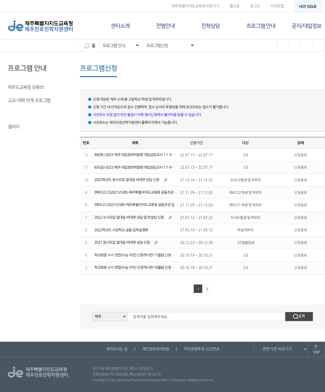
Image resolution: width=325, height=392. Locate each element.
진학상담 (210, 26)
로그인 (255, 6)
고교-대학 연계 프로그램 (29, 100)
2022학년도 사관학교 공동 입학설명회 (121, 230)
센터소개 (120, 26)
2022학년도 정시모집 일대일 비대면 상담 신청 (126, 180)
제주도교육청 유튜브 (26, 87)
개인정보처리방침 (155, 349)
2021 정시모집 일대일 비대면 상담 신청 (122, 242)
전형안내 (165, 26)
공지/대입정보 (306, 26)
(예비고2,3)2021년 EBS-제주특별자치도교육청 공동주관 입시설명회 (142, 192)
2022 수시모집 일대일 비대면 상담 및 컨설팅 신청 (129, 217)
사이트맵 (277, 6)
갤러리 (13, 126)
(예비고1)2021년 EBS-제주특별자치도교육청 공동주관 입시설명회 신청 (144, 205)
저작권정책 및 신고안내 (200, 349)
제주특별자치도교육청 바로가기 (195, 6)
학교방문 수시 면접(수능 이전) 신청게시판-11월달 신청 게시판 (137, 255)
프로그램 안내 (260, 26)
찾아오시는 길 (116, 349)
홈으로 (235, 6)
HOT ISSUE (309, 6)
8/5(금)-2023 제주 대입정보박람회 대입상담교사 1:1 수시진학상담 (141, 167)
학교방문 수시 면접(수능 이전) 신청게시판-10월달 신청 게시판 (137, 267)
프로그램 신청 (20, 113)
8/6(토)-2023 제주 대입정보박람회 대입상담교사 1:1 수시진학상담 (141, 155)
